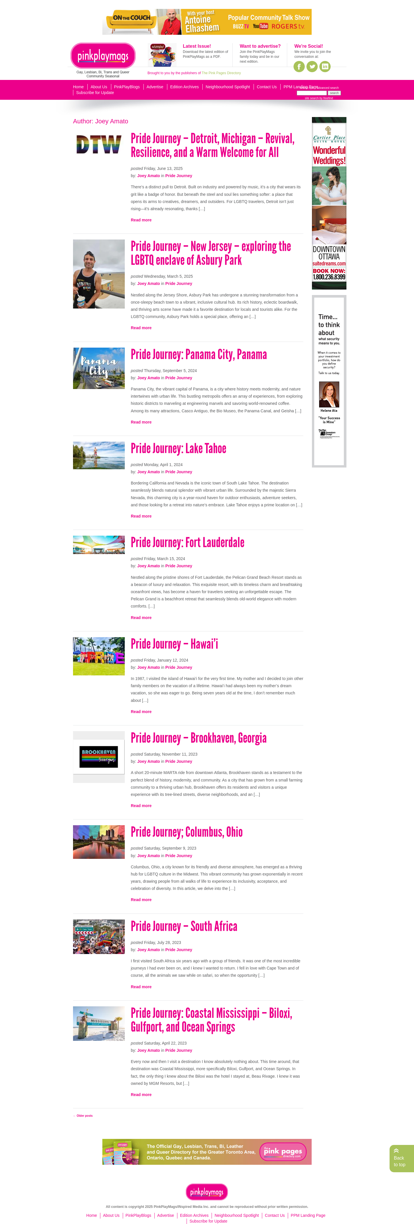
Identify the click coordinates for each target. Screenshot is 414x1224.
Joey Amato (148, 175)
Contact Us (267, 87)
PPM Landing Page (300, 87)
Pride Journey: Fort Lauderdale (187, 542)
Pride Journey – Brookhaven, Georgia (199, 737)
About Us (99, 87)
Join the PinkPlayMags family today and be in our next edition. (259, 57)
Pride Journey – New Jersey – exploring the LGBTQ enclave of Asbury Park (211, 253)
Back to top (399, 1161)
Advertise (155, 87)
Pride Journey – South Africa (184, 926)
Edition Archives (184, 87)
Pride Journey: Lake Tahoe (178, 448)
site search (312, 98)
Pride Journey (178, 175)
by (326, 98)
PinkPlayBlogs (127, 87)
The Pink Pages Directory (221, 73)
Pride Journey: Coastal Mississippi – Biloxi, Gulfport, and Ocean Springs (211, 1020)
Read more (141, 220)
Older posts (83, 1115)
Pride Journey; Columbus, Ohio (187, 831)
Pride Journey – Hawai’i (174, 643)
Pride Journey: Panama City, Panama (199, 354)
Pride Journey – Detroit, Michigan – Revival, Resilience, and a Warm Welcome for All (212, 145)
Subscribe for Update (95, 92)
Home (78, 87)
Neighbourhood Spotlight (228, 87)
